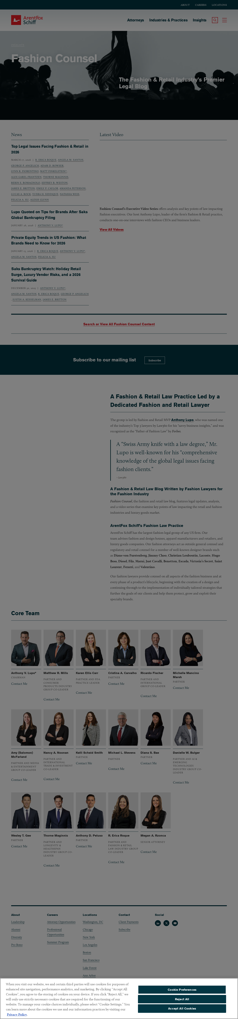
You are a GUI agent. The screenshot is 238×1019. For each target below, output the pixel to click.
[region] (119, 998)
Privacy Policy (17, 1014)
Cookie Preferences (182, 989)
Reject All (182, 999)
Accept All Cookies (182, 1008)
